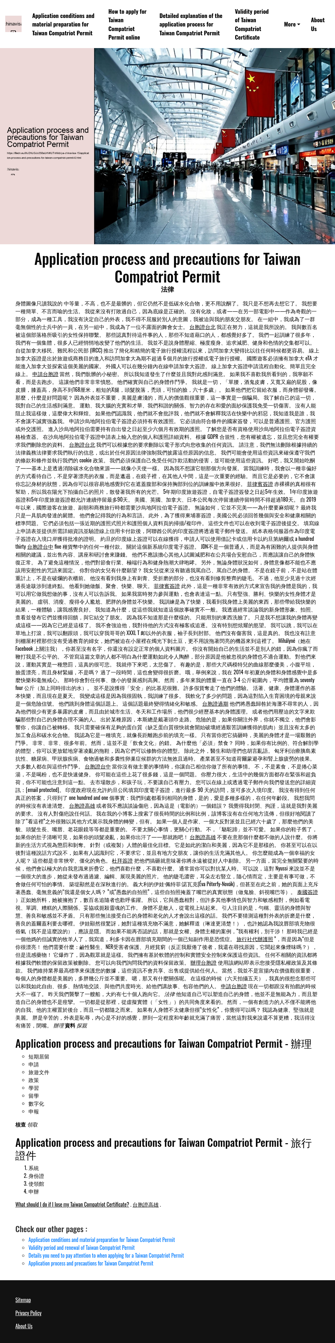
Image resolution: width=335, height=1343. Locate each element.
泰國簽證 (307, 892)
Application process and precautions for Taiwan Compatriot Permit (90, 1263)
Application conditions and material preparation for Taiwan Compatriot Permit (63, 24)
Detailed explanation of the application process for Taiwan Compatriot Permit (190, 24)
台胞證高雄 (82, 805)
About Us (318, 23)
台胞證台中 (40, 546)
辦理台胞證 (203, 962)
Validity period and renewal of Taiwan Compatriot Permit (81, 1247)
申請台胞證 (45, 374)
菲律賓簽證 (260, 484)
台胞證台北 (202, 327)
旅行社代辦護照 (255, 939)
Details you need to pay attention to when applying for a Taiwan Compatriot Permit (106, 1255)
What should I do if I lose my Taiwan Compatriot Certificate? (72, 1204)
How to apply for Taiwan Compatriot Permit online (127, 24)
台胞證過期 (215, 703)
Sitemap (23, 1300)
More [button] (290, 24)
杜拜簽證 (122, 860)
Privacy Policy (28, 1313)
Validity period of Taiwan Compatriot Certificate (252, 24)
